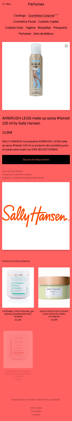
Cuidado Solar (14, 27)
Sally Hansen (38, 178)
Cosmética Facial (24, 21)
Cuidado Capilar (48, 21)
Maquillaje (44, 27)
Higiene (30, 27)
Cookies (36, 415)
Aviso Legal (36, 408)
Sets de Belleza (43, 33)
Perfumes (25, 33)
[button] (66, 45)
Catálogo (20, 15)
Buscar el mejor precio (36, 159)
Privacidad (36, 411)
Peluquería (60, 27)
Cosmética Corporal (41, 15)
